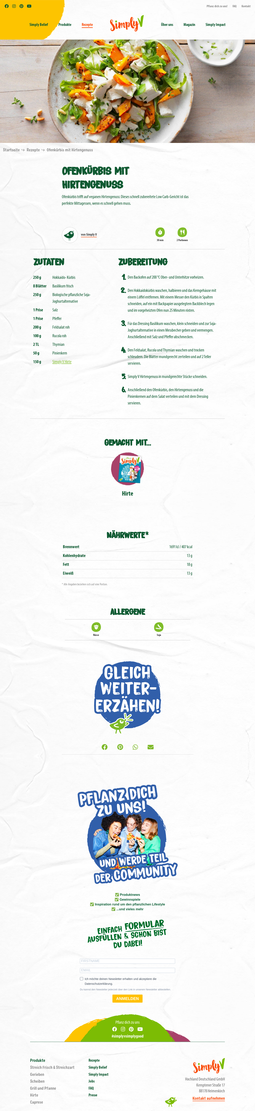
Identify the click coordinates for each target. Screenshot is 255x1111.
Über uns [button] (167, 25)
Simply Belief (39, 25)
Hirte (34, 1095)
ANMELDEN (127, 998)
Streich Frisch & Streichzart (52, 1067)
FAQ (235, 6)
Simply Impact (98, 1075)
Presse (93, 1095)
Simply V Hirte (61, 362)
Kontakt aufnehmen (209, 1098)
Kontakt (246, 6)
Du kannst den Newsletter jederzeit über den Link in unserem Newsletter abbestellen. (125, 989)
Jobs (92, 1081)
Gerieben (37, 1074)
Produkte (37, 1060)
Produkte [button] (64, 25)
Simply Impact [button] (215, 25)
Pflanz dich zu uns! (217, 6)
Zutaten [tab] (48, 261)
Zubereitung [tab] (142, 261)
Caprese (36, 1102)
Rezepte (87, 25)
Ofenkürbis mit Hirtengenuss (70, 150)
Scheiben (37, 1081)
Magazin (189, 25)
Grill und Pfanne (43, 1088)
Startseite (11, 150)
